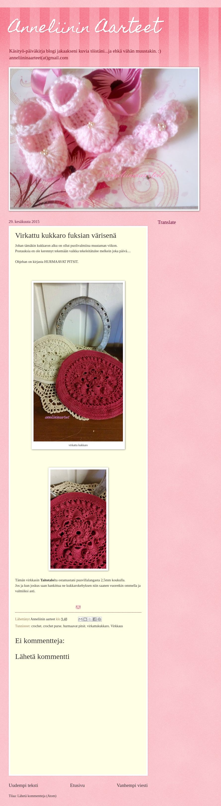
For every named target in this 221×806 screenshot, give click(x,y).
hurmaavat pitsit (74, 626)
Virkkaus (116, 626)
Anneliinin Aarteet (84, 29)
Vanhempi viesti (132, 785)
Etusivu (77, 785)
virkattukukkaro (98, 626)
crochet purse (52, 626)
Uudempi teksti (23, 785)
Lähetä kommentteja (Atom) (36, 796)
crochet (36, 626)
